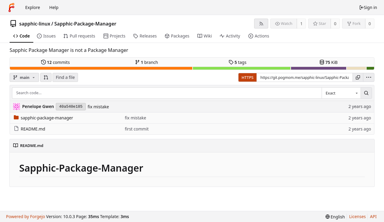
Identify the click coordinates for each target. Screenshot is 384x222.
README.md (29, 129)
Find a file (65, 77)
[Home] (11, 7)
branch (146, 62)
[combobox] (341, 93)
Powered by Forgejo (25, 216)
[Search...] (366, 93)
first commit (137, 129)
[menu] (368, 77)
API (373, 216)
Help (53, 7)
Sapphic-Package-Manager (85, 24)
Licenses (357, 216)
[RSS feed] (261, 23)
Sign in (368, 7)
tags (237, 62)
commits (55, 62)
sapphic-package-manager (43, 118)
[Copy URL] (357, 77)
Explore (32, 7)
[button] (46, 77)
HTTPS (248, 77)
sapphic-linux (34, 24)
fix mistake (98, 107)
